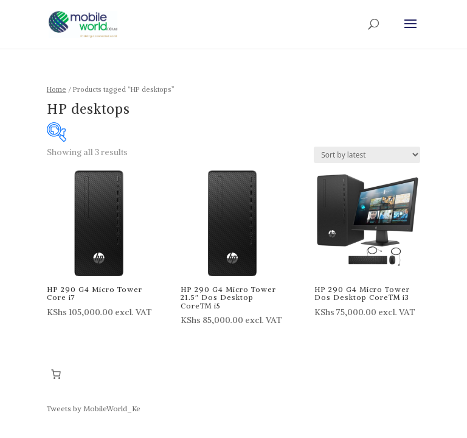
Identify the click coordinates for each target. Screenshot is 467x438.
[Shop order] (367, 155)
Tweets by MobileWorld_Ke (93, 408)
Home (56, 89)
